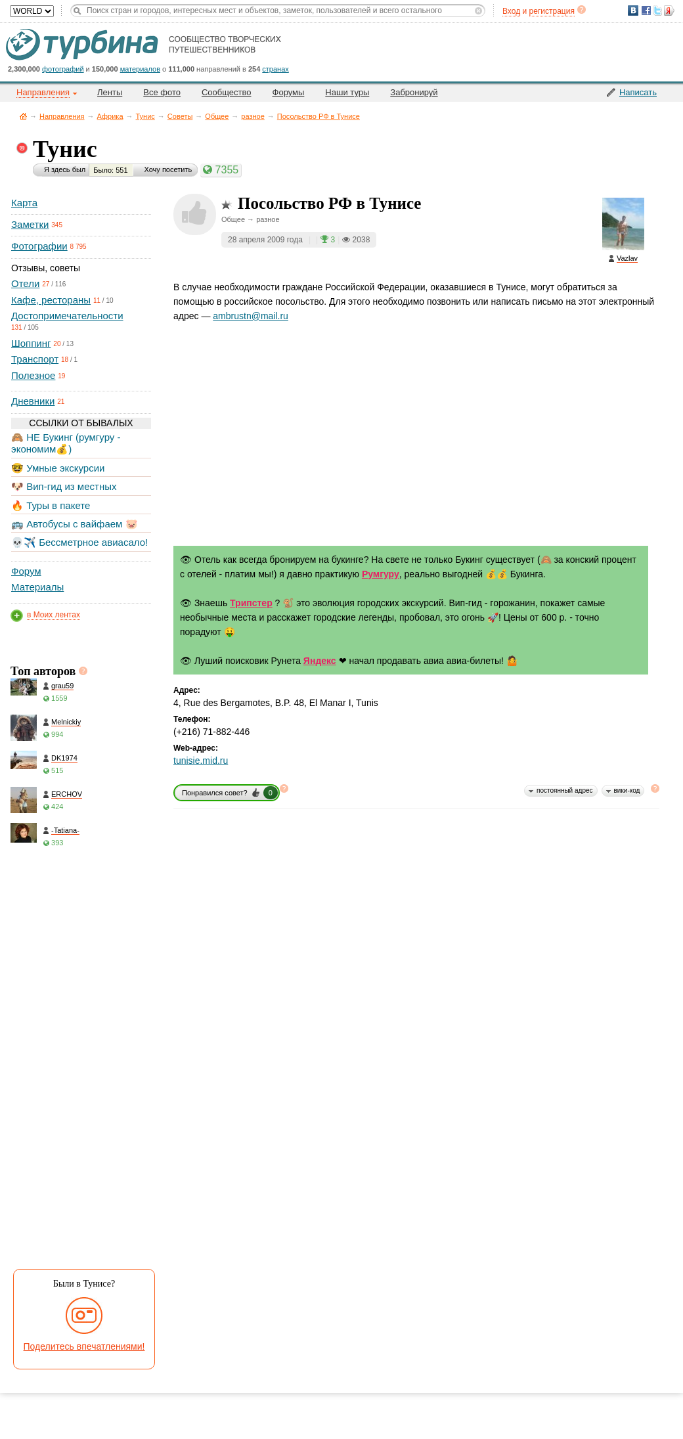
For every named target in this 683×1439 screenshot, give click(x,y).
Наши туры (347, 92)
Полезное (33, 375)
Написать (638, 92)
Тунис (145, 116)
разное (252, 116)
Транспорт (34, 359)
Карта (24, 202)
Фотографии (39, 246)
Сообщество (227, 92)
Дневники (33, 401)
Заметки (30, 224)
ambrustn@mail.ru (250, 316)
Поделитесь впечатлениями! (84, 1346)
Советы (179, 116)
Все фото (162, 92)
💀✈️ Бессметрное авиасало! (79, 542)
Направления (62, 116)
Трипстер (251, 603)
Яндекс (319, 660)
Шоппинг (31, 343)
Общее (217, 116)
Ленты (109, 92)
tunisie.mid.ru (200, 760)
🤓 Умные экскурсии (57, 468)
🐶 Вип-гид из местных (63, 486)
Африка (110, 116)
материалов (140, 69)
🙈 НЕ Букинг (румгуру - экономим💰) (66, 443)
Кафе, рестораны (51, 299)
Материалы (37, 586)
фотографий (63, 69)
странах (275, 69)
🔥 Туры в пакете (50, 505)
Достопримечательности (67, 315)
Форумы (289, 92)
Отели (25, 283)
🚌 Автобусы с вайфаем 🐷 (74, 523)
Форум (26, 571)
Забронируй (413, 92)
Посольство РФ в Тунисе (318, 116)
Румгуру (380, 574)
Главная (23, 116)
